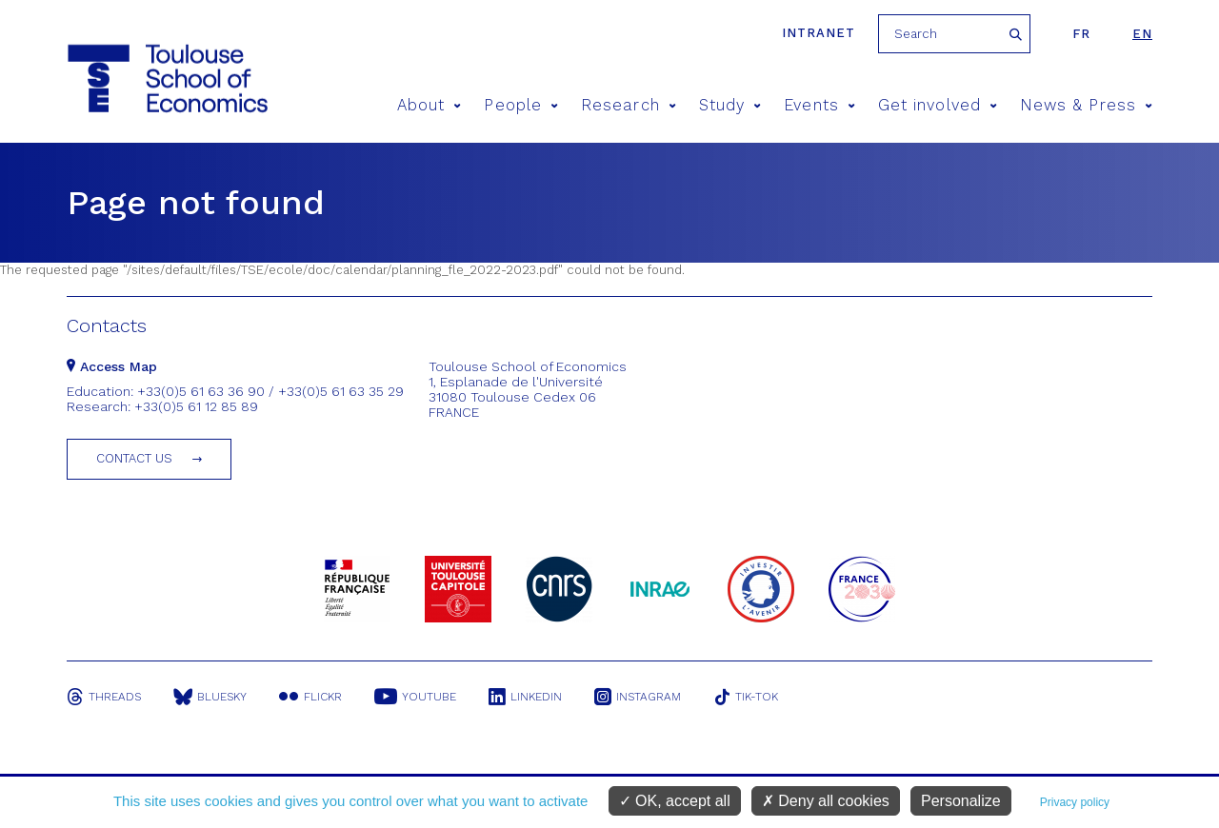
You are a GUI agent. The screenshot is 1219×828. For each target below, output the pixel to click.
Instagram (637, 696)
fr (1081, 34)
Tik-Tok (745, 696)
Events (819, 105)
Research (628, 105)
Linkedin (525, 696)
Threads (104, 696)
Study (730, 105)
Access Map (112, 366)
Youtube (415, 696)
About (429, 105)
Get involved (937, 105)
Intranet (818, 33)
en (1142, 34)
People (521, 105)
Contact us (134, 458)
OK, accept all (674, 801)
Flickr (310, 696)
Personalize (961, 801)
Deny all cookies (825, 801)
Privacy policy (1074, 802)
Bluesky (210, 696)
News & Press (1086, 105)
